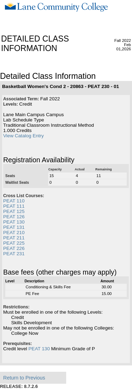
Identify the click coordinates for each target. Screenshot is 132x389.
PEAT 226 (14, 248)
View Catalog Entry (23, 135)
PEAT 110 (14, 200)
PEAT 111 (14, 206)
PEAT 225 (14, 243)
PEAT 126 (14, 216)
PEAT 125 (14, 211)
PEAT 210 (14, 232)
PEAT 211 (14, 237)
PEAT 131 (14, 227)
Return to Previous (24, 378)
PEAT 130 (14, 222)
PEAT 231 (14, 253)
